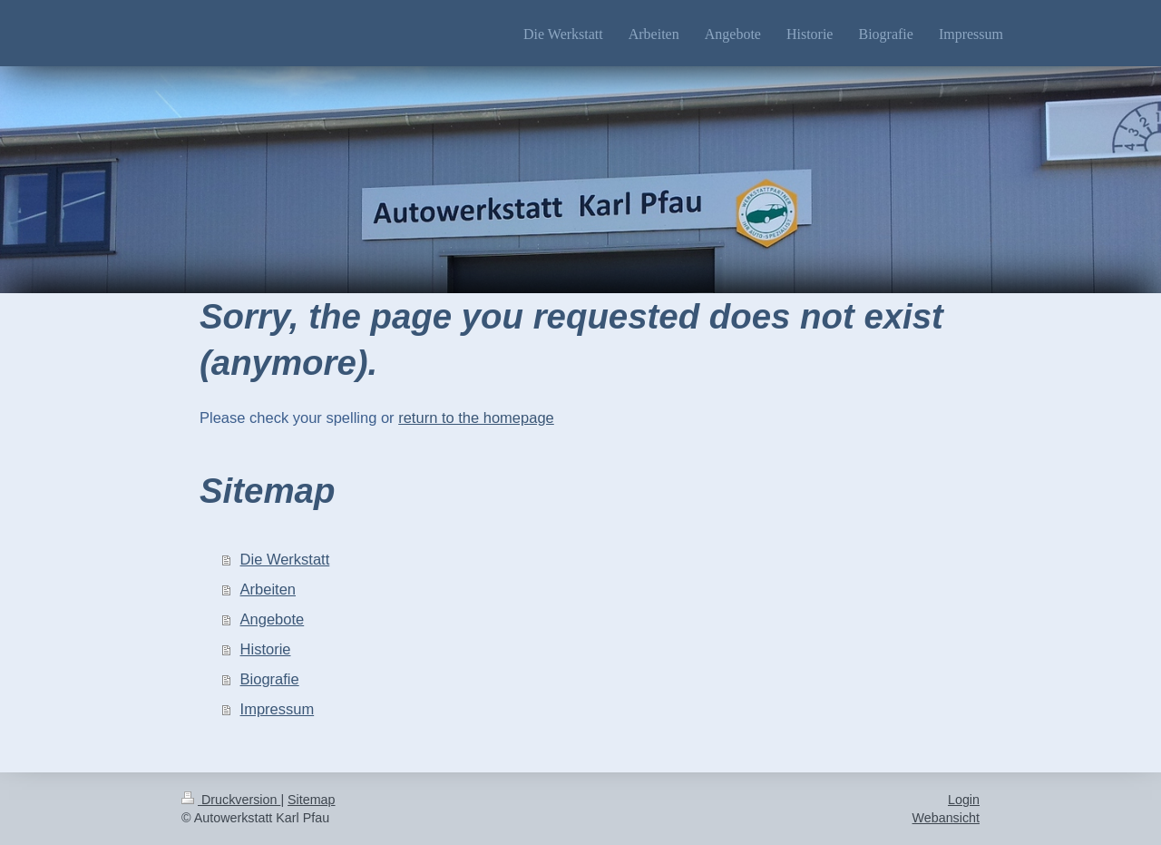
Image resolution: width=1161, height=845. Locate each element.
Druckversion (230, 799)
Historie (265, 649)
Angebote (272, 619)
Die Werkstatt (285, 559)
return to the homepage (476, 417)
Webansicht (946, 818)
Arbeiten (268, 589)
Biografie (269, 679)
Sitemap (311, 799)
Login (964, 799)
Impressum (277, 709)
